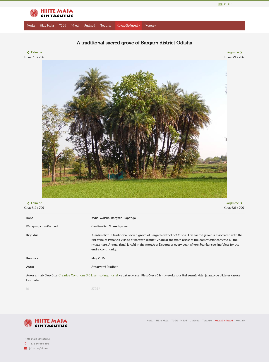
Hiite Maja (47, 25)
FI (225, 4)
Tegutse (106, 25)
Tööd (62, 25)
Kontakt (150, 25)
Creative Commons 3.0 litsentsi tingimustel (88, 274)
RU (229, 4)
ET (220, 4)
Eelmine (36, 51)
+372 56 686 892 (39, 343)
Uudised (89, 25)
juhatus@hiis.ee (38, 347)
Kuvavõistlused (128, 25)
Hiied (75, 25)
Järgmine (232, 51)
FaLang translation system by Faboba (36, 305)
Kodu (31, 25)
